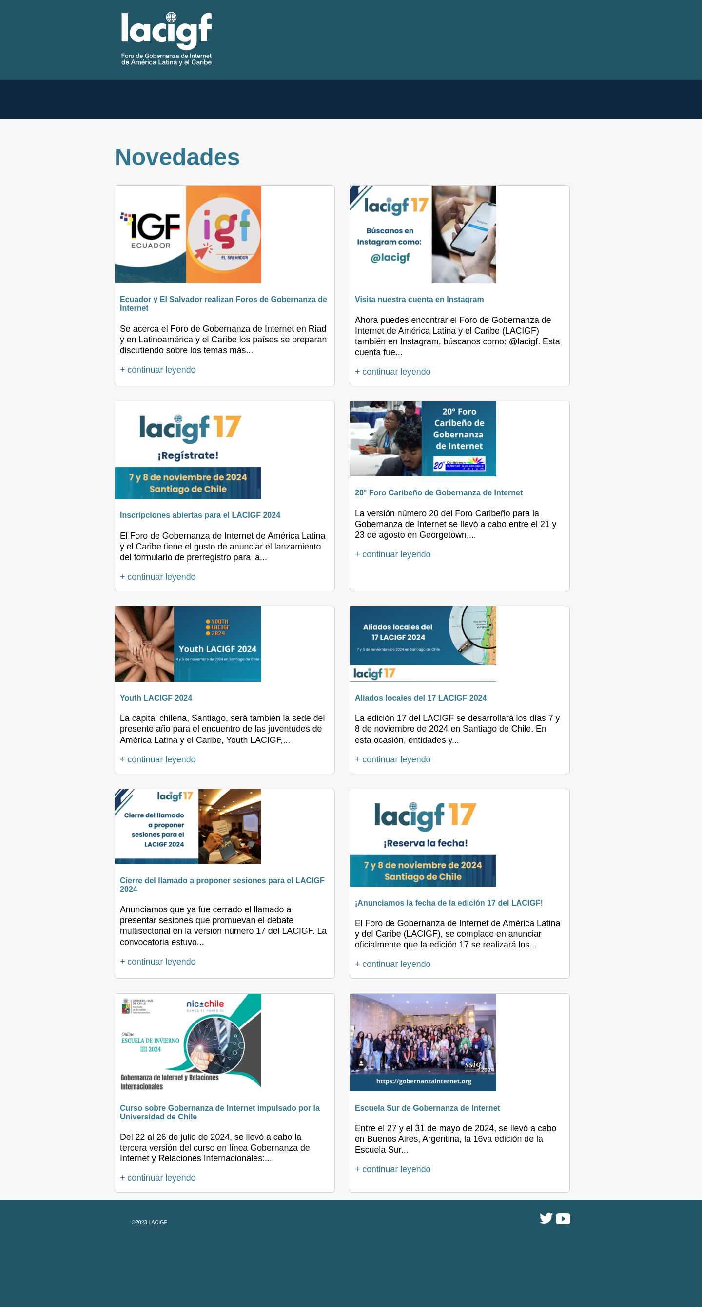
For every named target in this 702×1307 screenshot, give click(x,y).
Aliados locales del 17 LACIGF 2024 (421, 698)
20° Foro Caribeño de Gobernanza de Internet (439, 493)
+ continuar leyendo (157, 370)
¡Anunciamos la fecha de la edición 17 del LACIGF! (449, 903)
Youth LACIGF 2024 (156, 698)
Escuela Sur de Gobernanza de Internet (427, 1108)
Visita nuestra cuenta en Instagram (419, 299)
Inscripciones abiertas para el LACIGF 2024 (200, 515)
